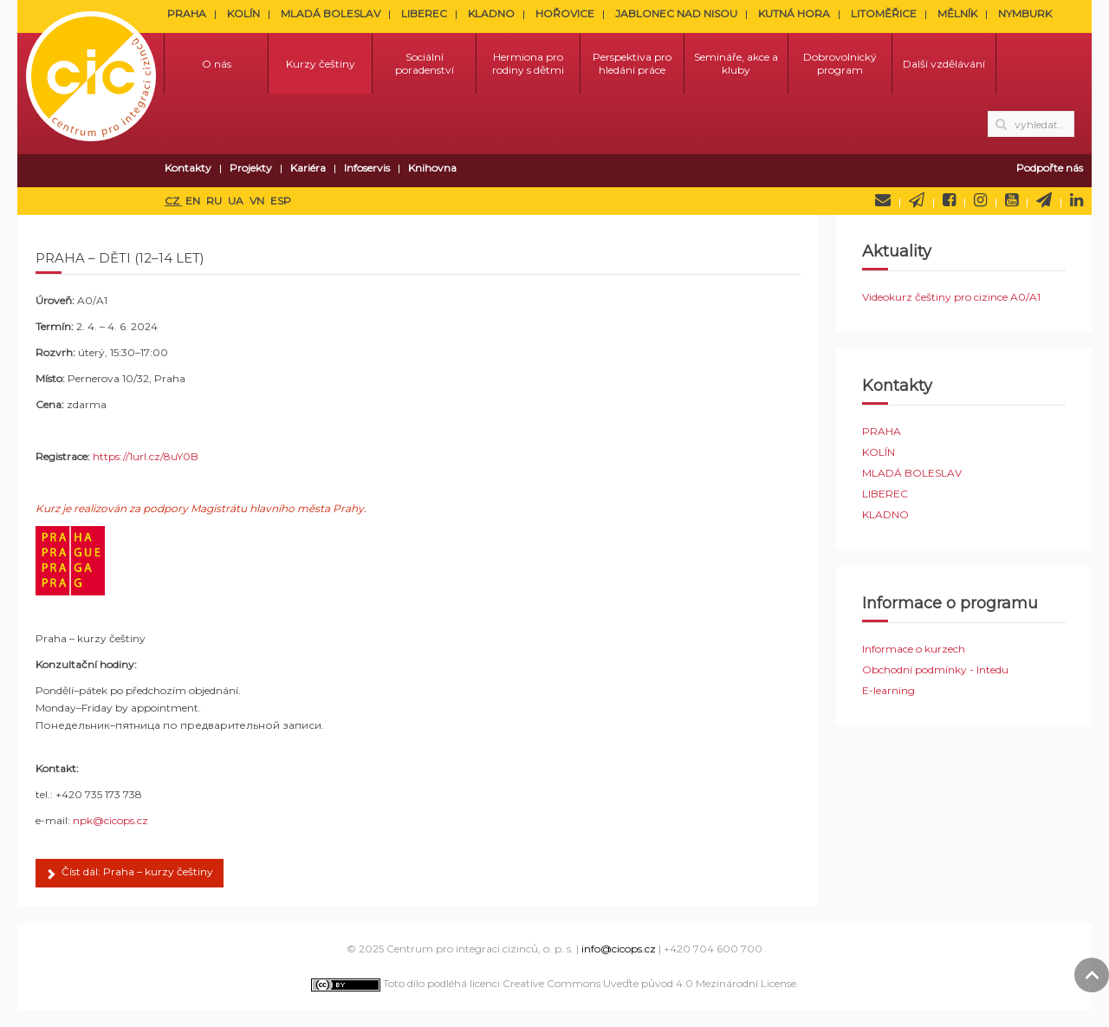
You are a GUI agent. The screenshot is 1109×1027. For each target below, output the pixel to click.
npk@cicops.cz (110, 820)
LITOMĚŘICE (884, 13)
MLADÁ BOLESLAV (330, 13)
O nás (216, 63)
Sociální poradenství (424, 63)
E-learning (888, 690)
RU (215, 200)
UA (237, 200)
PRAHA (186, 13)
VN (258, 200)
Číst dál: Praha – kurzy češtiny (129, 874)
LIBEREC (424, 13)
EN (194, 200)
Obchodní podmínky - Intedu (935, 669)
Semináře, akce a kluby (736, 63)
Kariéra (308, 167)
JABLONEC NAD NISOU (676, 13)
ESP (280, 200)
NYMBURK (1025, 13)
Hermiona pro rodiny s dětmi (528, 63)
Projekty (251, 167)
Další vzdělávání (944, 63)
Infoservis (367, 167)
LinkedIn (1076, 200)
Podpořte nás (1049, 167)
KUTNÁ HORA (794, 13)
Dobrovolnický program (840, 63)
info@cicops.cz (618, 948)
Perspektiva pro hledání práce (632, 63)
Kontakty (188, 167)
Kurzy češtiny (320, 63)
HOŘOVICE (564, 13)
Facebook (949, 200)
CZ (173, 200)
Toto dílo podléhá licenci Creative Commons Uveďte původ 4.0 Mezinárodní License (553, 983)
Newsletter (916, 200)
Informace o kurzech (913, 648)
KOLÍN (243, 13)
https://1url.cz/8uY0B (145, 456)
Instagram (980, 200)
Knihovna (432, 167)
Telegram (1044, 200)
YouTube (1011, 200)
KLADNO (491, 13)
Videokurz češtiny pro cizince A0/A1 (951, 296)
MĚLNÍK (957, 13)
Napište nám (883, 200)
